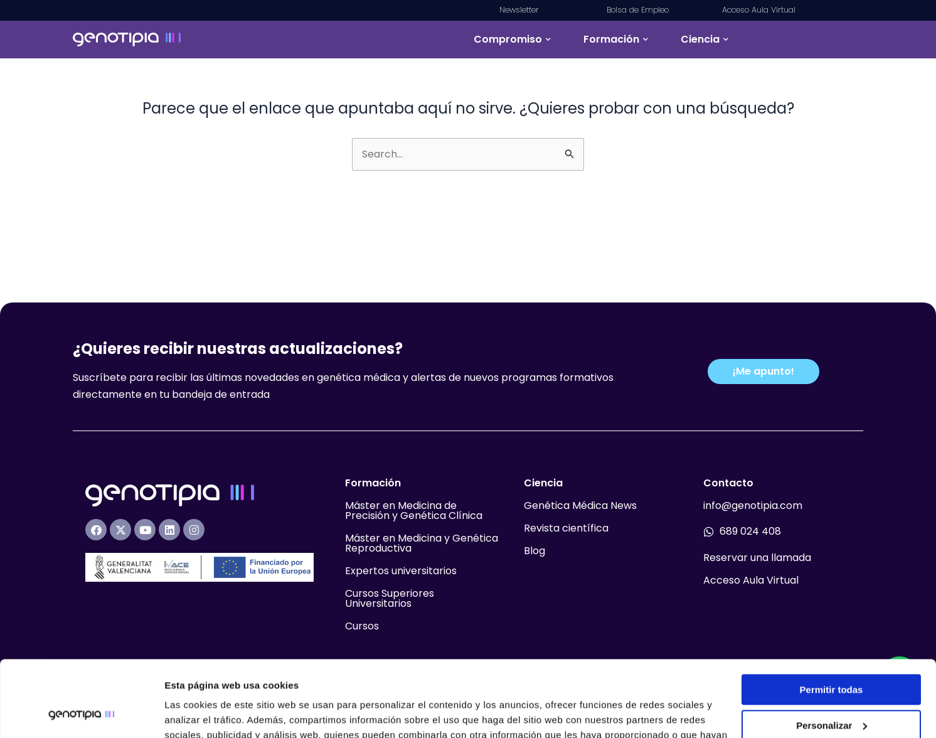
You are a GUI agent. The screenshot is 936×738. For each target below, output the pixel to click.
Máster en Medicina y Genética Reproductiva (421, 543)
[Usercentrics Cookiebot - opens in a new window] (81, 713)
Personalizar (831, 653)
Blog (534, 550)
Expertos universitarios (401, 571)
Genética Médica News (580, 505)
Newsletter (520, 9)
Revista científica (566, 528)
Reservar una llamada (757, 557)
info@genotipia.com (752, 505)
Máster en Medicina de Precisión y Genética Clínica (413, 510)
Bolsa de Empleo (638, 9)
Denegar (831, 689)
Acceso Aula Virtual (758, 9)
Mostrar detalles (201, 713)
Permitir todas (831, 618)
